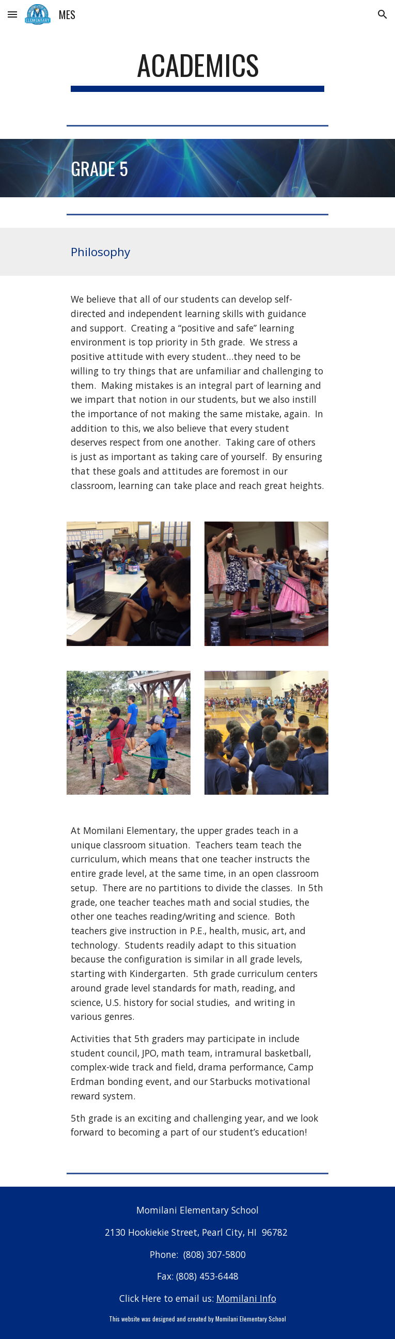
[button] (12, 14)
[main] (197, 69)
